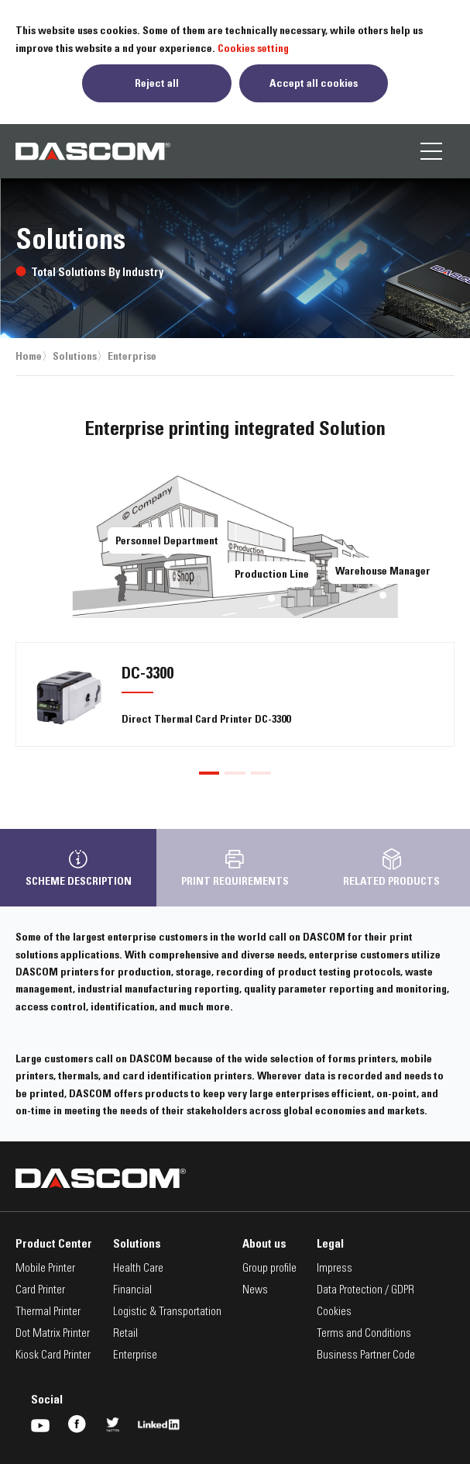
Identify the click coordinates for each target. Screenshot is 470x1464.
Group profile (269, 1269)
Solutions (75, 356)
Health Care (138, 1269)
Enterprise (132, 356)
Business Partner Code (366, 1356)
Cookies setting (253, 48)
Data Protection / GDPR (365, 1291)
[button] (209, 773)
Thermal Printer (48, 1312)
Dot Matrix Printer (52, 1334)
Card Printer (40, 1291)
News (255, 1291)
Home (28, 356)
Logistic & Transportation (167, 1312)
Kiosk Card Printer (53, 1356)
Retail (125, 1334)
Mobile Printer (45, 1269)
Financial (132, 1291)
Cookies (334, 1312)
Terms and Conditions (364, 1334)
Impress (334, 1269)
